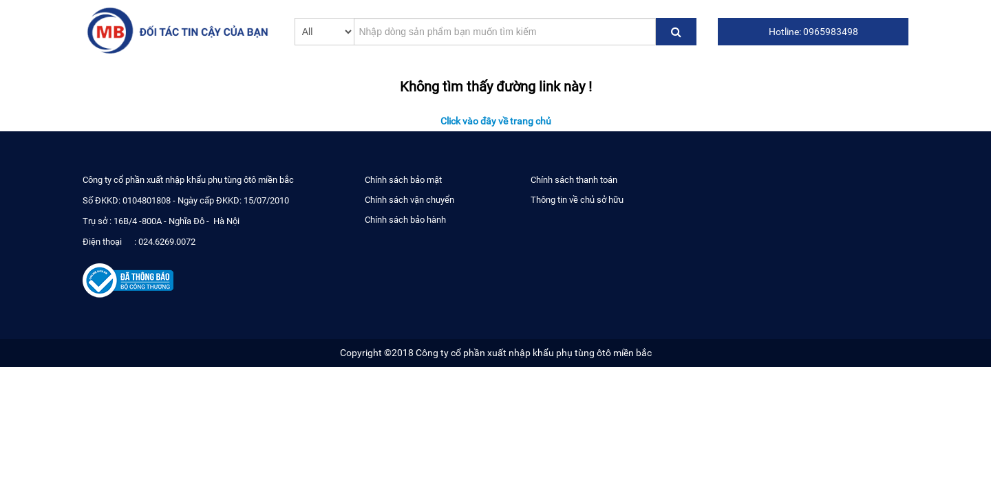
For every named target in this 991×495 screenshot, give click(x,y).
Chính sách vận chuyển (409, 200)
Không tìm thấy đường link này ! (496, 86)
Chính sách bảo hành (405, 219)
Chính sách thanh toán (574, 180)
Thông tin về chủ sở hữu (577, 200)
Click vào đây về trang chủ (495, 121)
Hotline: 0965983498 (813, 31)
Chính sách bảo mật (403, 180)
